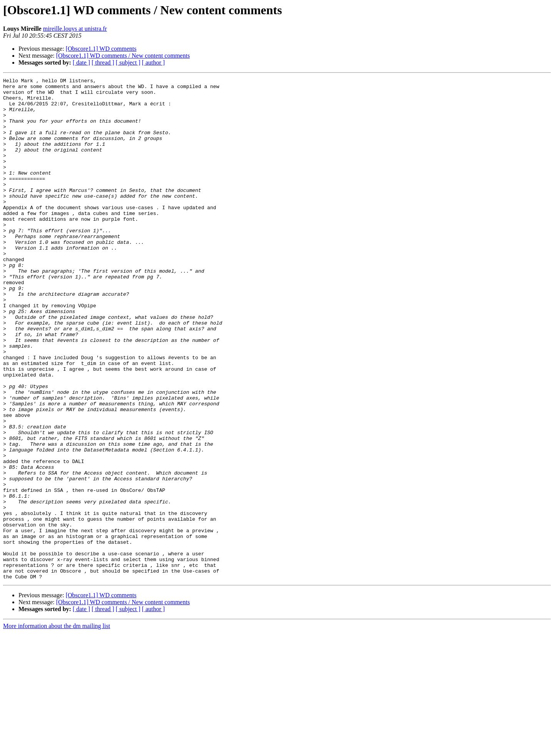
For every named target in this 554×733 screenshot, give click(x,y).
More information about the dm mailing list (56, 726)
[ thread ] (103, 62)
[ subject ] (128, 62)
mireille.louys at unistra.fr (75, 28)
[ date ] (81, 62)
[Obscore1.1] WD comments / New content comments (123, 55)
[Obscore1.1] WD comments (101, 48)
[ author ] (153, 62)
